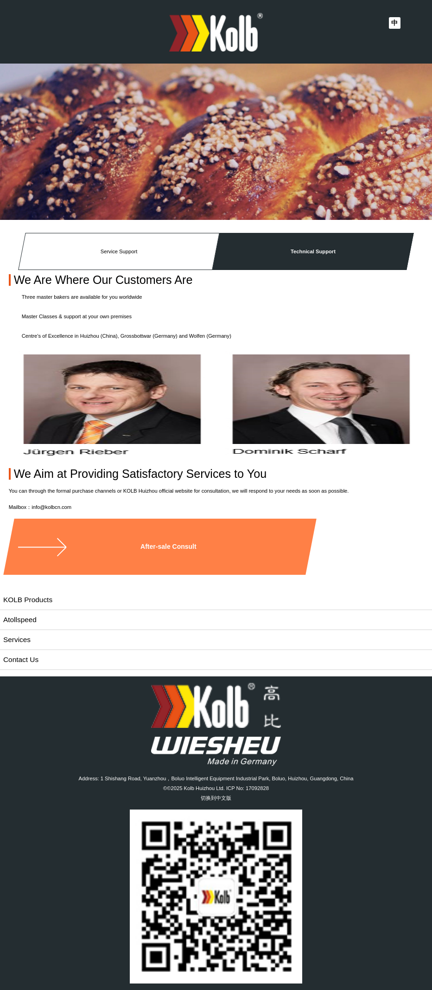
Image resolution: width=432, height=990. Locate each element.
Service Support (118, 251)
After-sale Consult (168, 546)
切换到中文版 (216, 798)
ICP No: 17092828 (247, 788)
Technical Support (313, 251)
